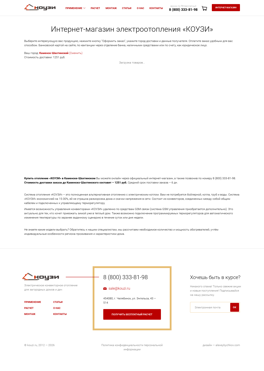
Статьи (126, 8)
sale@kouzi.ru (119, 288)
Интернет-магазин (225, 7)
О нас (140, 8)
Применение (73, 8)
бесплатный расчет (132, 314)
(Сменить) (60, 53)
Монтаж (111, 8)
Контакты (156, 8)
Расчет (95, 8)
